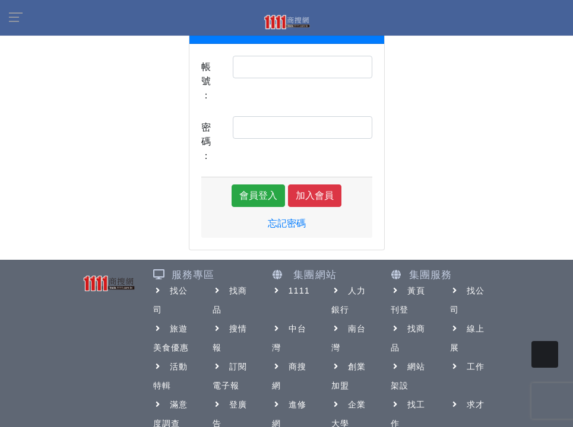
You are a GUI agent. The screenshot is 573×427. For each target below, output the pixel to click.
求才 (467, 404)
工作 (467, 366)
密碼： (206, 141)
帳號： (206, 81)
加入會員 (315, 195)
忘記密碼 (287, 223)
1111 (291, 290)
